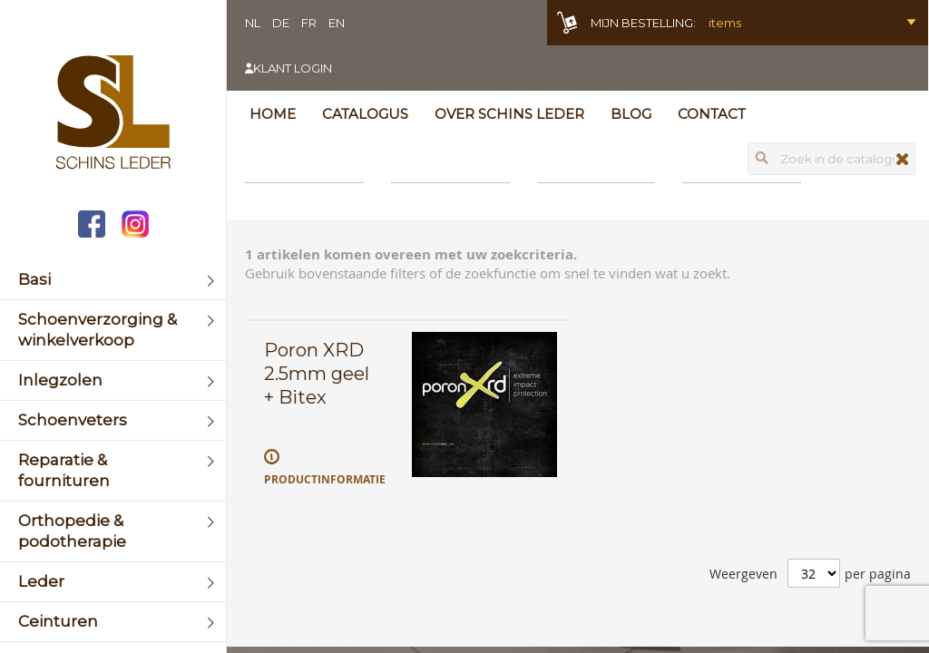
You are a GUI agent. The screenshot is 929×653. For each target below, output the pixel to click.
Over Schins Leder (509, 113)
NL (252, 22)
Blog (631, 113)
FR (309, 22)
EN (336, 22)
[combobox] (831, 158)
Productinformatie (325, 479)
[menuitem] (113, 279)
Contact (712, 113)
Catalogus (365, 113)
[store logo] (113, 114)
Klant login (292, 68)
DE (280, 22)
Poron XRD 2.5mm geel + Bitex (316, 373)
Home (272, 113)
